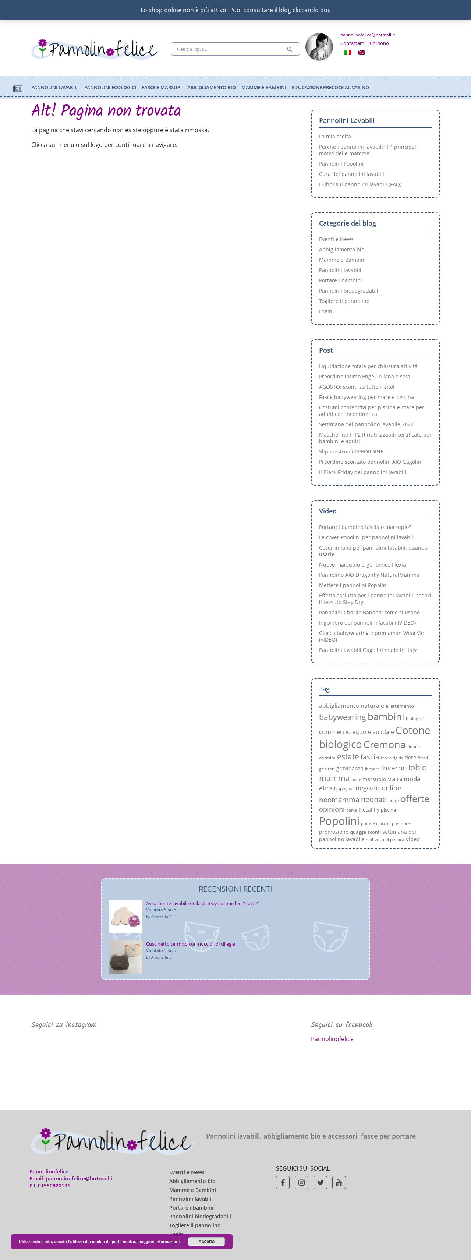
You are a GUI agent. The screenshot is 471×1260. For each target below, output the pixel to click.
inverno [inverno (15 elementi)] (394, 767)
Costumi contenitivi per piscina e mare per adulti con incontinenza (371, 410)
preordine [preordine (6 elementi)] (401, 823)
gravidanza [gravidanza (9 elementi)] (350, 768)
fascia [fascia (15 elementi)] (370, 756)
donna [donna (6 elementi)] (413, 746)
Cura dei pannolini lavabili (351, 173)
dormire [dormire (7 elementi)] (327, 757)
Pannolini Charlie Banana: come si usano (369, 612)
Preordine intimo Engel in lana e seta (364, 376)
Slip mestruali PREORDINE (351, 451)
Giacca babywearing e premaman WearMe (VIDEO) (371, 636)
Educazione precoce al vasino (330, 87)
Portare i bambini (340, 280)
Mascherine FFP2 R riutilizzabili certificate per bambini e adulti (375, 438)
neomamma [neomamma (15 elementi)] (339, 799)
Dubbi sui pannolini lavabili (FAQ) (360, 184)
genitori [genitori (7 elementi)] (327, 769)
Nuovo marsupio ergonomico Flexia (362, 564)
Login (325, 311)
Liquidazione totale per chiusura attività (368, 366)
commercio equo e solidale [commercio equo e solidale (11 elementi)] (356, 732)
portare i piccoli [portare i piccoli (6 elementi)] (375, 823)
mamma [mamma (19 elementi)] (334, 778)
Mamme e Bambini (263, 87)
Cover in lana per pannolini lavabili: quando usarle (373, 551)
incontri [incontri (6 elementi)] (372, 769)
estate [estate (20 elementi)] (348, 756)
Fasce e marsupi (162, 87)
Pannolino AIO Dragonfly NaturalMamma (369, 574)
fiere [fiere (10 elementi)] (410, 757)
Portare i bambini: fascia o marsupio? (365, 526)
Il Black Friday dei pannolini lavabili (362, 472)
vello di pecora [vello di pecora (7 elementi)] (389, 839)
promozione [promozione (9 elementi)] (333, 831)
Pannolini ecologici (110, 87)
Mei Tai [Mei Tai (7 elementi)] (394, 779)
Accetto (206, 1241)
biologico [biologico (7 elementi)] (415, 718)
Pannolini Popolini (341, 163)
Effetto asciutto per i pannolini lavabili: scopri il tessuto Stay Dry (375, 599)
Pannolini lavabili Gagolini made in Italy (368, 649)
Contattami (352, 43)
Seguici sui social (303, 1168)
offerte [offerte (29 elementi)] (414, 798)
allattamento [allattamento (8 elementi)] (400, 706)
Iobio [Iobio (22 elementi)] (417, 767)
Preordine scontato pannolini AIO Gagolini (371, 461)
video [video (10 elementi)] (413, 839)
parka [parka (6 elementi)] (351, 810)
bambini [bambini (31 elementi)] (386, 716)
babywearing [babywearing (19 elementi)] (342, 717)
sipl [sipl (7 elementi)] (369, 839)
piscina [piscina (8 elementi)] (388, 810)
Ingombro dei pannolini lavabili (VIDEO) (367, 622)
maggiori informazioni (158, 1241)
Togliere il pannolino (344, 300)
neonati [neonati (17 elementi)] (374, 799)
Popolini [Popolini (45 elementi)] (339, 820)
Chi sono (379, 43)
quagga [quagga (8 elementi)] (358, 832)
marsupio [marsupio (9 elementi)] (374, 779)
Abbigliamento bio (211, 87)
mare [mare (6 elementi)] (356, 779)
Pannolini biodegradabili (349, 290)
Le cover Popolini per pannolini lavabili (367, 537)
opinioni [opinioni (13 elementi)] (332, 809)
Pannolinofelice (332, 1039)
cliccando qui (311, 10)
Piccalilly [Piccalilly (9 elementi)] (368, 809)
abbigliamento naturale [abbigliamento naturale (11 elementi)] (351, 706)
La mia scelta (335, 136)
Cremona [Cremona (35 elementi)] (385, 744)
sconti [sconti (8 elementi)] (374, 832)
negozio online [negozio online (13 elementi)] (378, 787)
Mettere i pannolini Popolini (353, 585)
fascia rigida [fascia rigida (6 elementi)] (392, 757)
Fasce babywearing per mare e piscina (366, 396)
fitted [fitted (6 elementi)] (423, 757)
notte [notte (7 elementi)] (393, 800)
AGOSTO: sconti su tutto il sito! (356, 386)
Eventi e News (336, 239)
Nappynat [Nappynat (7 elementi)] (344, 788)
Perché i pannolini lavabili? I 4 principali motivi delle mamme (368, 150)
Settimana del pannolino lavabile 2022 (366, 424)
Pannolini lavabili (55, 87)
